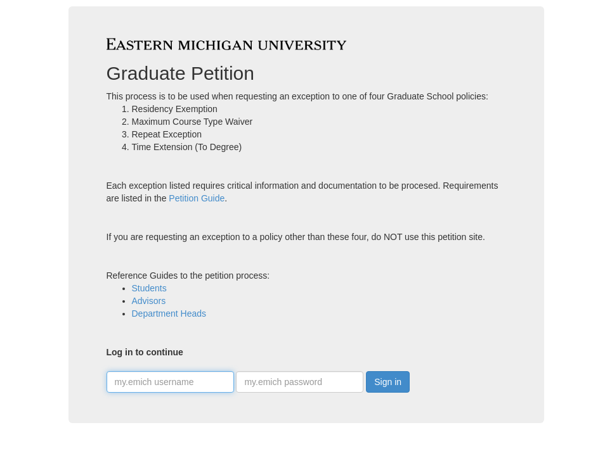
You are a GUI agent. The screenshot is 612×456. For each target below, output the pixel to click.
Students (149, 288)
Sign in (387, 382)
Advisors (149, 301)
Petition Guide (197, 198)
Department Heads (169, 313)
